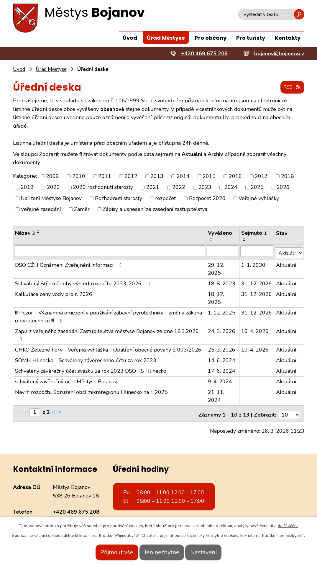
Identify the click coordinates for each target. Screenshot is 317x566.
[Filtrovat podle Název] (109, 251)
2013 (156, 176)
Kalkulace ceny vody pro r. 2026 (53, 292)
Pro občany (210, 37)
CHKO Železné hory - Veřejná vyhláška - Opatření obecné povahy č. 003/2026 (108, 347)
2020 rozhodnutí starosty (103, 187)
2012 (130, 176)
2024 (230, 187)
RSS (290, 87)
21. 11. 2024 (216, 394)
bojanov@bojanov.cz (78, 516)
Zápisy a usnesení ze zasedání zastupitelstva (155, 209)
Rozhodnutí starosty (118, 198)
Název (25, 233)
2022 (178, 187)
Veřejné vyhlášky (259, 198)
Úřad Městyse (166, 37)
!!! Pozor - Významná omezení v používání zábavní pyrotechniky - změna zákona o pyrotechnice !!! (108, 314)
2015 (209, 176)
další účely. (288, 526)
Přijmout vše (107, 552)
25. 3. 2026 (222, 347)
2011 (104, 176)
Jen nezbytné (161, 552)
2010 (78, 176)
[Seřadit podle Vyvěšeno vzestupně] (211, 238)
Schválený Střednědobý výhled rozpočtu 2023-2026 (83, 281)
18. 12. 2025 (216, 296)
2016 (235, 176)
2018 (287, 176)
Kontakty (287, 37)
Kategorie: (25, 176)
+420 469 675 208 (76, 507)
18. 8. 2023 (222, 281)
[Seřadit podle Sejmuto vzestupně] (245, 238)
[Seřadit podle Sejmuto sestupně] (245, 241)
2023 (204, 187)
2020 (53, 187)
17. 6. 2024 (222, 368)
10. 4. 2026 (255, 329)
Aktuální (286, 263)
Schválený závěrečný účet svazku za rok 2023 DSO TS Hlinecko (90, 368)
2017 (261, 176)
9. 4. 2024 (220, 379)
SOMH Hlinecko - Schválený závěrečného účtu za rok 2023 (85, 358)
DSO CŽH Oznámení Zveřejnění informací (69, 263)
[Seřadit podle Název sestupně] (38, 233)
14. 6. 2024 (222, 358)
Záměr (82, 209)
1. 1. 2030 (254, 263)
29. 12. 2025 (216, 266)
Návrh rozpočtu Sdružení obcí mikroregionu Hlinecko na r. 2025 (91, 390)
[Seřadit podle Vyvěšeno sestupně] (211, 241)
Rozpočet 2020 (207, 198)
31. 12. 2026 (257, 281)
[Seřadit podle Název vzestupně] (38, 230)
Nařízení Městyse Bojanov (51, 198)
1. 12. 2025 (222, 310)
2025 (257, 187)
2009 (52, 176)
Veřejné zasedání (41, 209)
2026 (283, 187)
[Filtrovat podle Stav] (289, 251)
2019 (27, 187)
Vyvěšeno (220, 233)
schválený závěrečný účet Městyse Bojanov (66, 379)
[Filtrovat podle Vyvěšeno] (223, 251)
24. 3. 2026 (222, 329)
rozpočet (165, 198)
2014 (183, 176)
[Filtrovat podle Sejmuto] (257, 251)
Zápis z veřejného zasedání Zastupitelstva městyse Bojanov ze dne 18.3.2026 (107, 333)
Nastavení (212, 552)
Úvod (130, 37)
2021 (152, 187)
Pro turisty (250, 37)
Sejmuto (254, 233)
